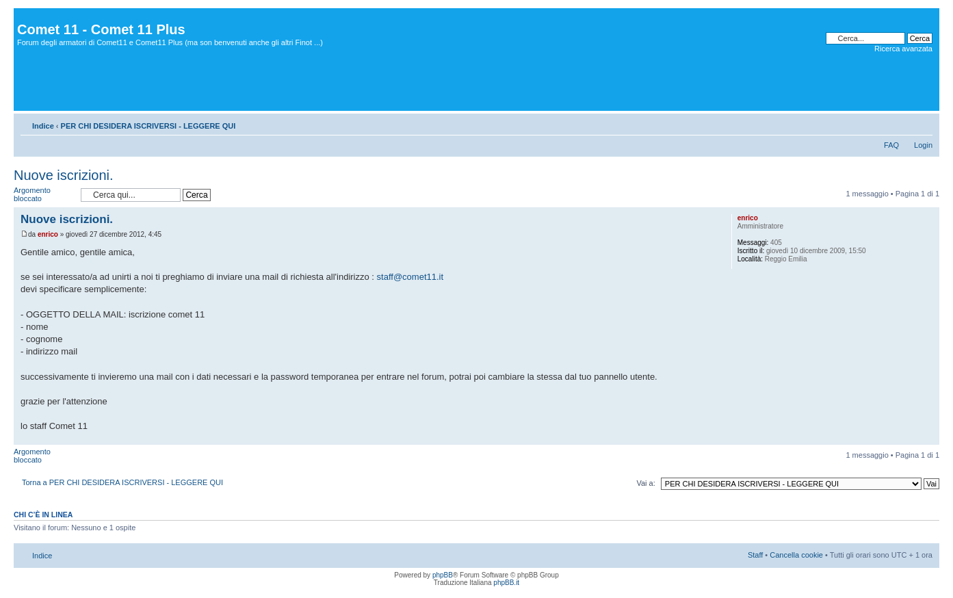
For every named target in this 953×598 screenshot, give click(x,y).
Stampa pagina (901, 123)
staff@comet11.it (410, 277)
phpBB (442, 575)
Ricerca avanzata (903, 48)
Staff (755, 555)
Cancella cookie (796, 555)
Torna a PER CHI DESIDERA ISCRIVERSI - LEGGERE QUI (122, 482)
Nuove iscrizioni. (64, 175)
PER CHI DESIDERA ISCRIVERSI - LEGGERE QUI (148, 126)
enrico (48, 234)
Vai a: (645, 483)
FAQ (891, 145)
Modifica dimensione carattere (922, 123)
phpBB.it (506, 582)
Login (923, 145)
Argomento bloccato (44, 194)
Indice (43, 126)
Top (928, 437)
